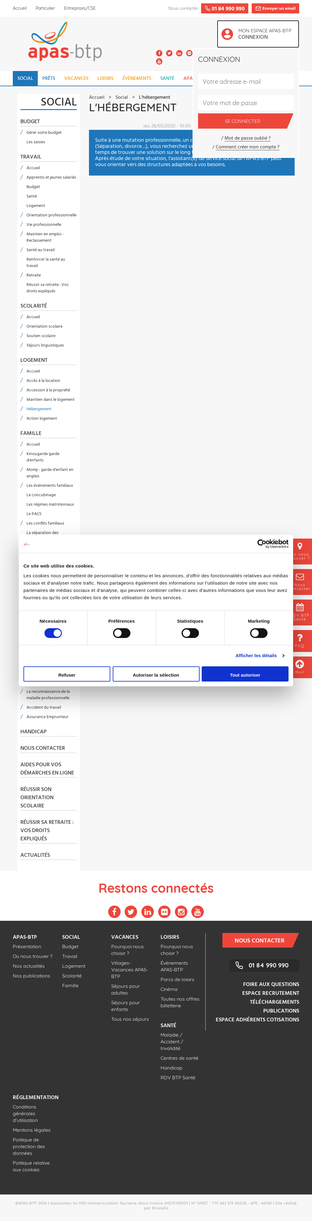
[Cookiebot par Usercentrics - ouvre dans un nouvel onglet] (262, 543)
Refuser (67, 675)
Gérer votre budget (44, 133)
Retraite (34, 275)
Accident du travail (44, 707)
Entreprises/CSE (80, 8)
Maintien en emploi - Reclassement (45, 237)
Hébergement (39, 409)
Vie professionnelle (44, 225)
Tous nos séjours (130, 1019)
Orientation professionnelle (51, 215)
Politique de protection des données (29, 1146)
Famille (30, 433)
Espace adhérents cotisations (257, 1020)
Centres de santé (179, 1058)
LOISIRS (105, 79)
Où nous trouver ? (32, 956)
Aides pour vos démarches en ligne (47, 769)
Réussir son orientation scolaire (37, 797)
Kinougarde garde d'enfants (43, 457)
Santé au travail (41, 250)
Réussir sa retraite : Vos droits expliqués (48, 288)
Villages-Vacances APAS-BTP (129, 969)
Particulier (45, 8)
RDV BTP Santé (178, 1077)
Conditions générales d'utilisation (25, 1113)
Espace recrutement (270, 993)
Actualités (35, 855)
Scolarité (33, 306)
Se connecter (256, 121)
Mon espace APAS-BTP (266, 34)
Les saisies (36, 142)
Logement (36, 206)
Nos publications (31, 976)
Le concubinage (41, 495)
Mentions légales (32, 1130)
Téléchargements (274, 1002)
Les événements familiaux (50, 485)
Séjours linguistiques (45, 345)
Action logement (42, 418)
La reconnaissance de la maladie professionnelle (48, 695)
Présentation (27, 946)
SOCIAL (25, 79)
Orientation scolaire (44, 326)
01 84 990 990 (269, 965)
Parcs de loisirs (177, 979)
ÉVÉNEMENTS (136, 79)
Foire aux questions (271, 984)
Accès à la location (43, 381)
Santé (32, 196)
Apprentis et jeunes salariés (51, 177)
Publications (281, 1011)
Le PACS (34, 514)
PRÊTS (48, 79)
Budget (30, 122)
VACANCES (76, 79)
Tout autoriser (245, 675)
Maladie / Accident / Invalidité (172, 1041)
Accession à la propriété (48, 390)
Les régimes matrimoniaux (50, 504)
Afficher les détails (256, 655)
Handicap (33, 732)
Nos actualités (29, 966)
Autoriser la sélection (156, 675)
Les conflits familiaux (45, 523)
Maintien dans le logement (51, 400)
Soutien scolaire (41, 336)
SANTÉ (167, 79)
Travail (30, 157)
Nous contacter (42, 748)
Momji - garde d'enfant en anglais (50, 473)
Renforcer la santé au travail (46, 262)
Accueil (20, 8)
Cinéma (169, 989)
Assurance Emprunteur (48, 717)
